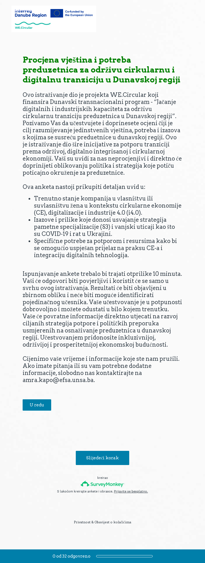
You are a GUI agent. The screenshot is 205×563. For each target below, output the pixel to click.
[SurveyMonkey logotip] (102, 484)
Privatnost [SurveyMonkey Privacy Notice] (82, 522)
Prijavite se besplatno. (131, 491)
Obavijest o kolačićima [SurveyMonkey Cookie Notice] (112, 522)
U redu (37, 405)
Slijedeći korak (102, 457)
